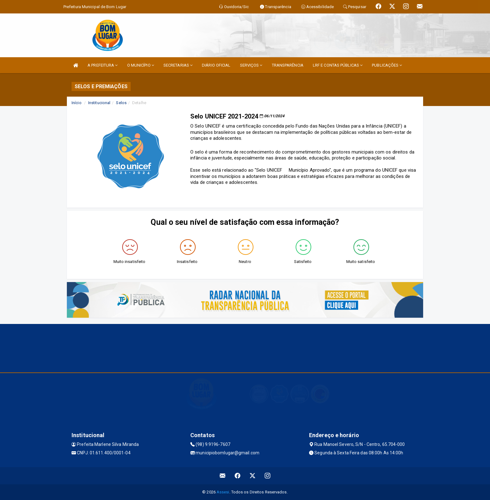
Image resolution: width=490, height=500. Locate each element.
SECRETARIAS (177, 65)
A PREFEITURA (103, 65)
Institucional (99, 102)
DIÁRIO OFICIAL (216, 65)
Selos (121, 102)
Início (77, 102)
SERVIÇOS (251, 65)
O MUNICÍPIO (140, 65)
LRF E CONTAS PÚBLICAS (337, 65)
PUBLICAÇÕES (387, 65)
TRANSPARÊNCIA (287, 65)
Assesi (223, 492)
